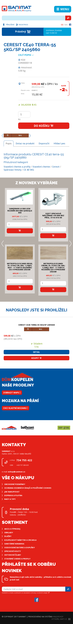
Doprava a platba (13, 495)
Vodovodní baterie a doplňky (19, 547)
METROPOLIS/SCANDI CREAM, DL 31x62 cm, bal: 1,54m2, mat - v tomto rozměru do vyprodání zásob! (53, 267)
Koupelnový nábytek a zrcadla (20, 540)
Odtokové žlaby (12, 555)
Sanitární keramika (14, 543)
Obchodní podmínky (14, 484)
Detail (36, 352)
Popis (9, 143)
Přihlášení (8, 24)
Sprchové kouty (12, 551)
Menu (62, 9)
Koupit (36, 358)
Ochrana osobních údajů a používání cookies (27, 488)
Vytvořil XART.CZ (61, 619)
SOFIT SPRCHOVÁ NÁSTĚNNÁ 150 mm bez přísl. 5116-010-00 (53, 215)
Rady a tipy (10, 499)
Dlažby (7, 536)
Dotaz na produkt (25, 143)
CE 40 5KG (29, 169)
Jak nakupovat (12, 491)
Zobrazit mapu (12, 392)
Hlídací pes (59, 143)
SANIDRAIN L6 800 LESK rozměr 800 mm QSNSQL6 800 (19, 210)
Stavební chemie (41, 166)
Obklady (8, 532)
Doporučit (44, 143)
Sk (66, 24)
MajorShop (58, 616)
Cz (62, 24)
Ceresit (56, 166)
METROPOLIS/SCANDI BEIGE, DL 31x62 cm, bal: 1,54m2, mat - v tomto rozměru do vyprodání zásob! (20, 266)
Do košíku (44, 126)
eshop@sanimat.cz (16, 471)
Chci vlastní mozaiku (15, 408)
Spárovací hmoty (12, 169)
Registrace (22, 24)
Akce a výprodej (12, 529)
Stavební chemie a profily (17, 166)
